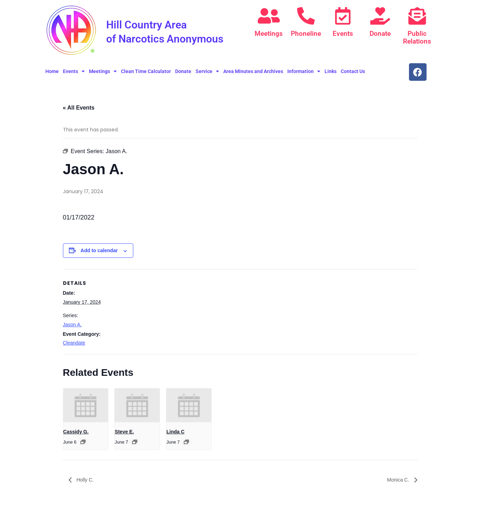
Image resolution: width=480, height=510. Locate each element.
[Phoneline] (306, 16)
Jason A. (72, 327)
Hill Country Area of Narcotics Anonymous (159, 37)
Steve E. (124, 434)
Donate (380, 33)
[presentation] (85, 408)
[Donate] (380, 16)
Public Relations (417, 37)
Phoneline (306, 33)
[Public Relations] (417, 16)
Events (342, 33)
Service (207, 74)
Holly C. (85, 483)
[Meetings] (268, 16)
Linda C (175, 434)
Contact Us (353, 74)
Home (52, 74)
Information (303, 74)
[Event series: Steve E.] (134, 445)
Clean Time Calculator (146, 74)
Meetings (268, 33)
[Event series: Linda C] (186, 445)
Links (331, 74)
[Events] (343, 16)
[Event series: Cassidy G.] (83, 445)
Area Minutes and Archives (253, 74)
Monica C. (397, 483)
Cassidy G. (76, 434)
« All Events (79, 110)
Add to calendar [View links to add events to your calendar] (99, 253)
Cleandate (74, 346)
